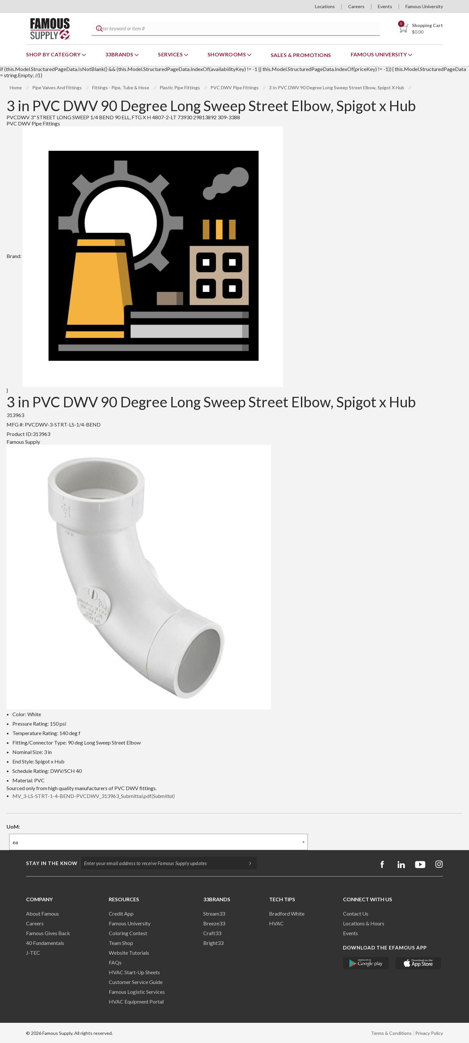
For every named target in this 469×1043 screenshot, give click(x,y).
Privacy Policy (429, 1033)
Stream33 (214, 913)
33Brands (120, 54)
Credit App (121, 913)
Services (171, 54)
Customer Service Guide (136, 982)
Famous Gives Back (48, 933)
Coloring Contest (128, 933)
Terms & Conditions (391, 1033)
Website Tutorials (129, 952)
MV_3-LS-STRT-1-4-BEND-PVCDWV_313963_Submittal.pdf (93, 796)
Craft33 (212, 933)
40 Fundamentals (45, 943)
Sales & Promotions (301, 55)
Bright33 (213, 943)
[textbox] (235, 29)
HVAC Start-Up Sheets (134, 972)
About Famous (42, 913)
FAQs (115, 962)
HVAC (276, 923)
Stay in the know (52, 863)
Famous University (424, 6)
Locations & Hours (363, 923)
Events (385, 6)
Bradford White (287, 913)
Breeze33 (214, 923)
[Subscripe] (247, 863)
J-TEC (33, 952)
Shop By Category (54, 54)
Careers (356, 6)
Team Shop (121, 943)
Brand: (145, 256)
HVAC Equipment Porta (135, 1001)
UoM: (13, 826)
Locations (325, 6)
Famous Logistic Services (137, 992)
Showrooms (227, 54)
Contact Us (355, 913)
